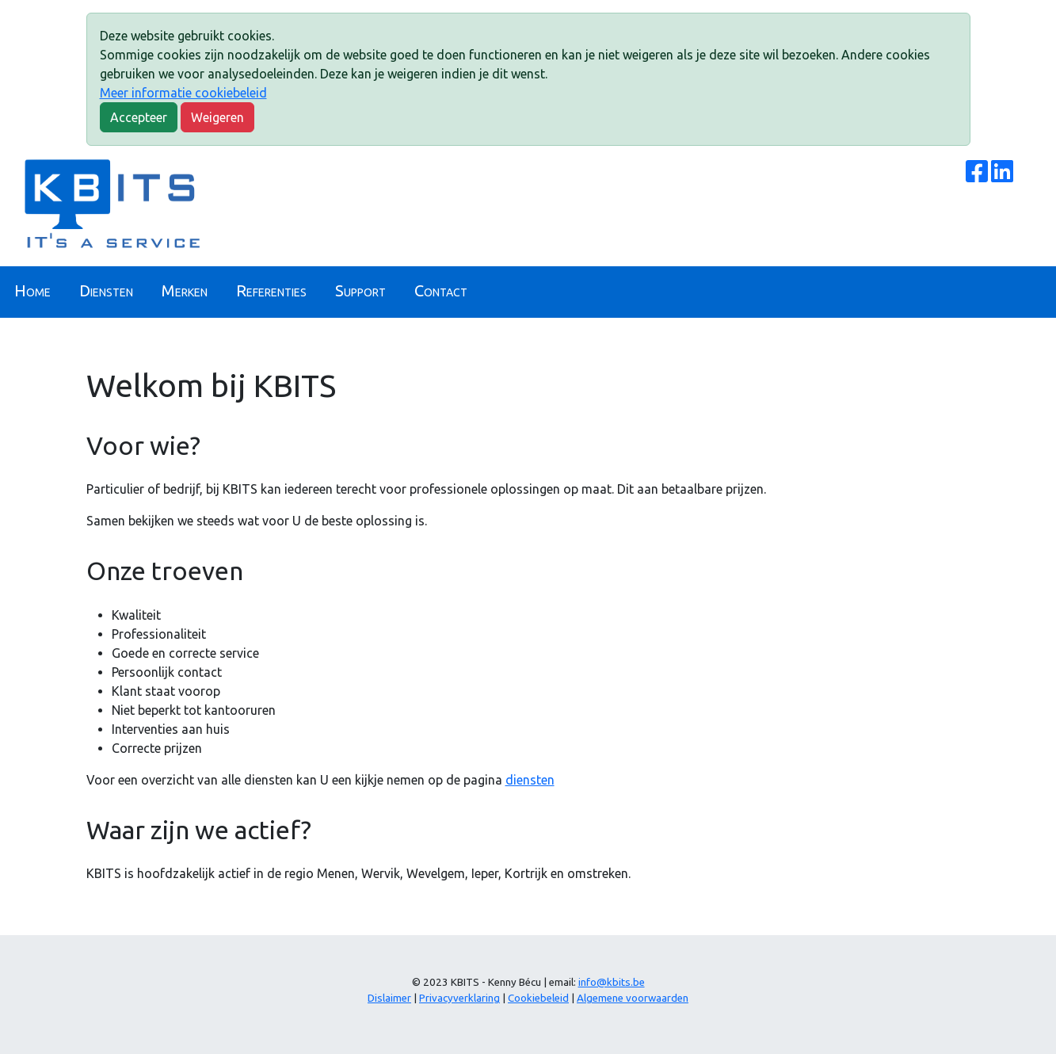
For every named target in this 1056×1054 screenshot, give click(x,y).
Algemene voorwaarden (632, 998)
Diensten (106, 290)
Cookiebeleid (538, 998)
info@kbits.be (611, 982)
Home (32, 290)
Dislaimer (389, 998)
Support (360, 290)
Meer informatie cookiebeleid (183, 93)
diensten (530, 780)
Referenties (271, 290)
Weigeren (217, 117)
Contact (440, 290)
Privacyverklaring (459, 998)
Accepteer (138, 117)
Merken (185, 290)
